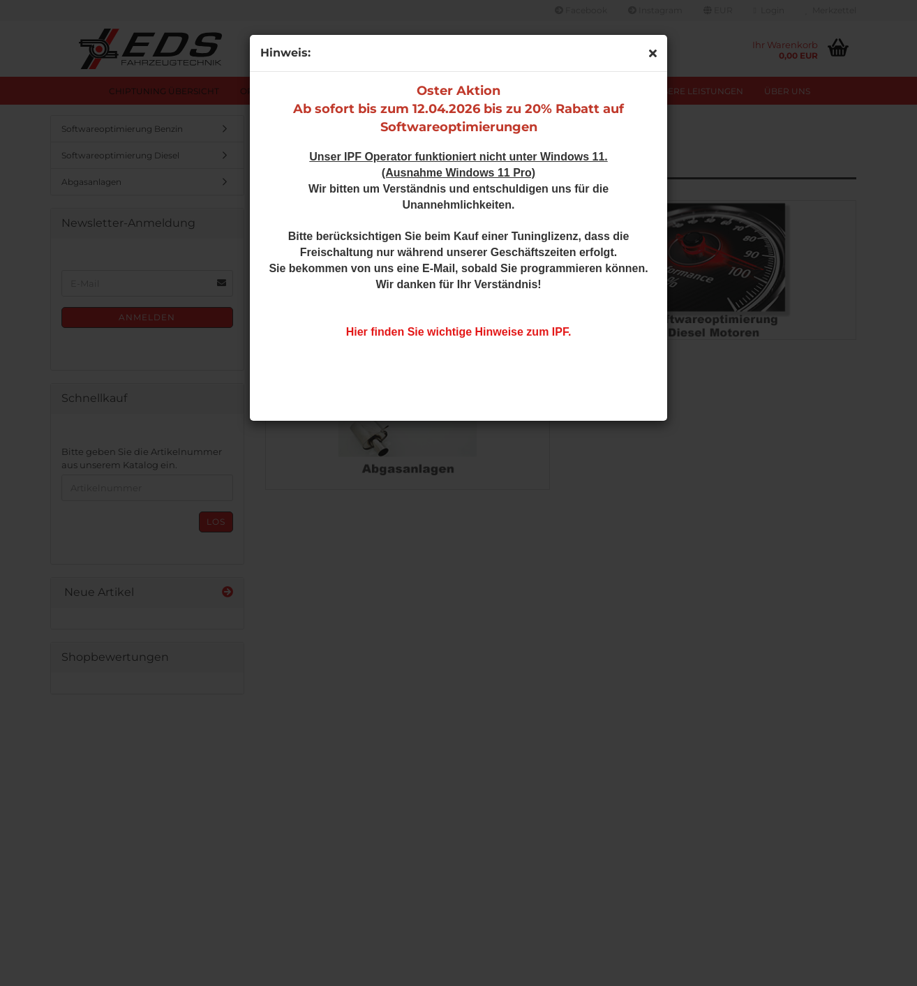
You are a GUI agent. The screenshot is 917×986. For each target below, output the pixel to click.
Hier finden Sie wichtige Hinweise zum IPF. (459, 332)
